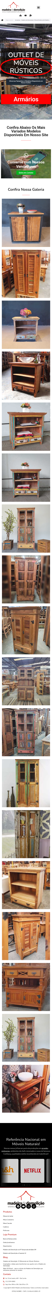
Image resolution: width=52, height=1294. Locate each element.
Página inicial (9, 20)
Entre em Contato (26, 173)
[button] (38, 7)
